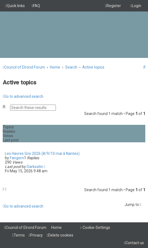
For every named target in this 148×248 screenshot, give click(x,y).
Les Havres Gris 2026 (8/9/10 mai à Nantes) (42, 153)
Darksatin (35, 166)
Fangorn (17, 158)
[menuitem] (35, 5)
